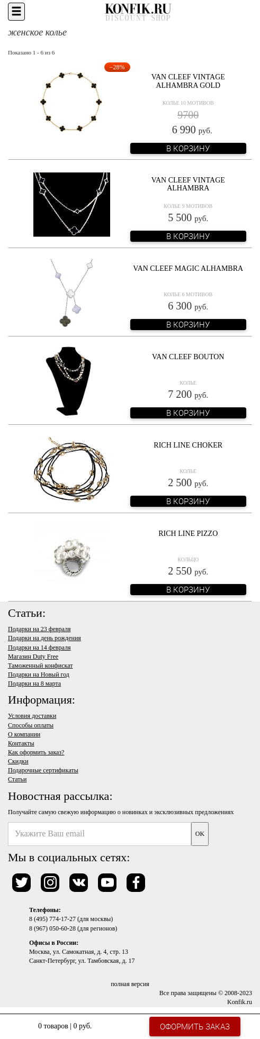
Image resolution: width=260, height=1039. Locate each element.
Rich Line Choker (188, 445)
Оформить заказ (195, 1026)
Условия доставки (32, 715)
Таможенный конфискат (40, 665)
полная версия (130, 984)
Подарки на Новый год (38, 674)
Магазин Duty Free (33, 656)
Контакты (21, 743)
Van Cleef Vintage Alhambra (188, 184)
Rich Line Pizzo (188, 533)
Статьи (17, 779)
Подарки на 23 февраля (39, 629)
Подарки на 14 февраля (39, 647)
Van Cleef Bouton (188, 357)
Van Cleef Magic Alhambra (188, 268)
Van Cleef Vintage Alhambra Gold (188, 81)
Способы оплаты (30, 725)
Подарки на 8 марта (34, 683)
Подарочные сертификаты (43, 770)
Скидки (18, 761)
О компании (24, 734)
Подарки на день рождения (44, 638)
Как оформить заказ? (36, 752)
